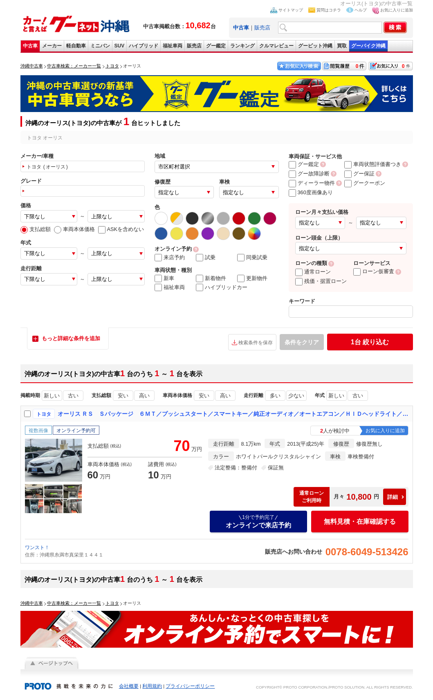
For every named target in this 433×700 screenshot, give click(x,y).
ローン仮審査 (373, 271)
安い (123, 396)
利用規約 (152, 686)
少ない (296, 396)
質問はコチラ (328, 10)
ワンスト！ (37, 547)
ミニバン (100, 46)
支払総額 (35, 229)
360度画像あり (311, 192)
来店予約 (170, 257)
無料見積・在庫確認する (360, 521)
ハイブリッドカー (221, 287)
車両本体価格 (74, 229)
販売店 (262, 28)
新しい (52, 396)
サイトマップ (290, 10)
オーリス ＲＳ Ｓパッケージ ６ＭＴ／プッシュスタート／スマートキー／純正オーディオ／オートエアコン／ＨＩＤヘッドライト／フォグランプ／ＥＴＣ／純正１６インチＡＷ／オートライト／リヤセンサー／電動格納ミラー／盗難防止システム (233, 414)
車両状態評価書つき (372, 164)
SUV (119, 46)
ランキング (242, 46)
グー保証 (359, 174)
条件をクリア (302, 342)
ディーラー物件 (312, 183)
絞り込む (370, 342)
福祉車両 (172, 46)
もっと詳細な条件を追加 (71, 338)
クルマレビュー (276, 46)
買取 (342, 46)
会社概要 (129, 686)
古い (73, 396)
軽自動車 (76, 46)
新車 (164, 278)
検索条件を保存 (255, 343)
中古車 (30, 46)
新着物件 (211, 278)
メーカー (52, 46)
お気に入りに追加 (396, 10)
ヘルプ (360, 10)
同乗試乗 (252, 257)
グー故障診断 (309, 174)
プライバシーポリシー (190, 686)
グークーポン (364, 183)
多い (275, 396)
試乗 (205, 257)
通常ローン (313, 272)
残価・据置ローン (321, 281)
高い (144, 396)
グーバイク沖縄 (368, 46)
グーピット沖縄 (315, 46)
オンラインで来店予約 (258, 521)
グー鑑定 (216, 46)
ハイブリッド (143, 46)
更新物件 (252, 278)
